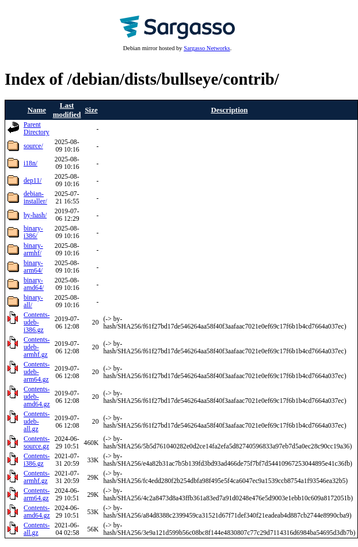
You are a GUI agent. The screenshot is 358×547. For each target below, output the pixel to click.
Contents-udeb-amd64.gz (37, 397)
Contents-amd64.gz (37, 511)
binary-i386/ (33, 232)
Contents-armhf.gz (36, 477)
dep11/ (32, 180)
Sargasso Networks (207, 48)
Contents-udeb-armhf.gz (36, 347)
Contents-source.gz (36, 442)
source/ (33, 146)
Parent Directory (36, 128)
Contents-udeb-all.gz (36, 421)
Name (37, 109)
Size (91, 109)
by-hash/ (35, 215)
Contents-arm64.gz (36, 494)
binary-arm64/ (33, 266)
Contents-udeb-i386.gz (36, 322)
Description (229, 109)
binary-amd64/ (34, 284)
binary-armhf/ (33, 249)
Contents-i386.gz (36, 459)
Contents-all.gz (36, 529)
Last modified (67, 110)
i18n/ (30, 163)
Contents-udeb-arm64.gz (36, 372)
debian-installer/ (35, 197)
